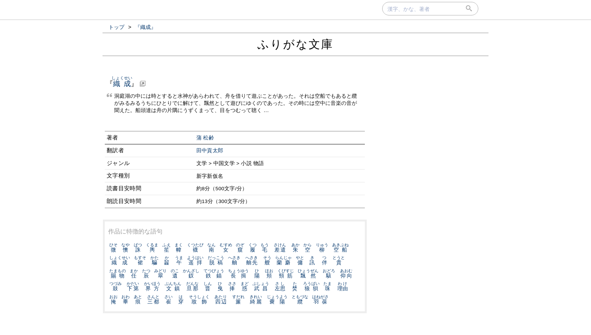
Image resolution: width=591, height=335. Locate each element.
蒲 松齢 (205, 138)
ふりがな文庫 (295, 44)
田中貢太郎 (210, 150)
